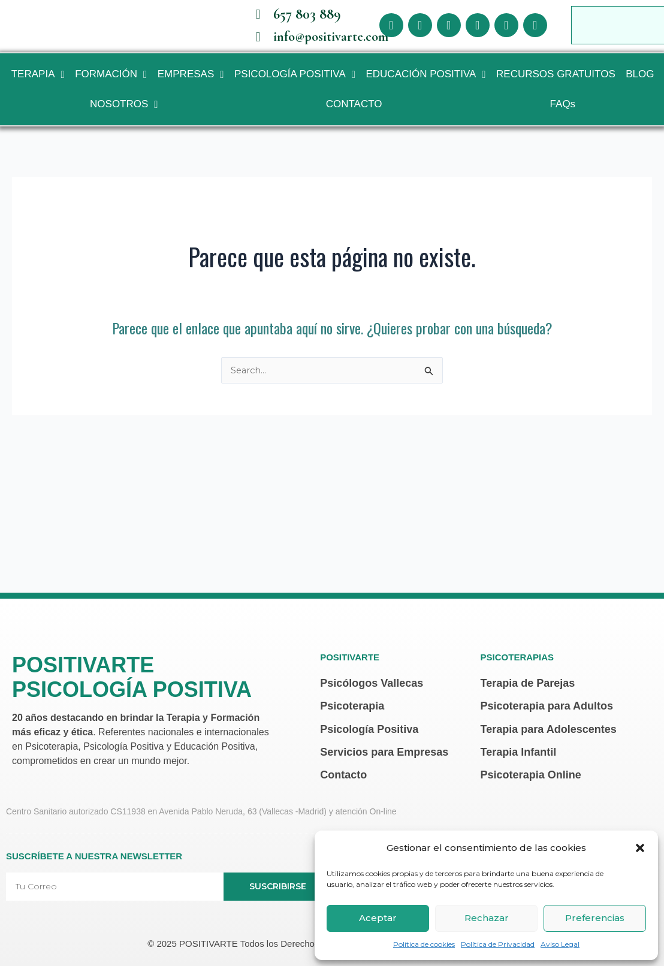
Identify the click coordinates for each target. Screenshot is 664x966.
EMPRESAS (191, 84)
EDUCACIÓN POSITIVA (425, 84)
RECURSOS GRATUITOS (555, 83)
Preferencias (594, 917)
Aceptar (378, 917)
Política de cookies (424, 944)
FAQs (563, 113)
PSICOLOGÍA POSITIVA (294, 84)
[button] (640, 848)
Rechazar (486, 917)
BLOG (640, 83)
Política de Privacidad (498, 944)
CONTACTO (354, 113)
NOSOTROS (124, 114)
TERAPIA (38, 84)
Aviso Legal (560, 944)
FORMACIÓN (111, 84)
